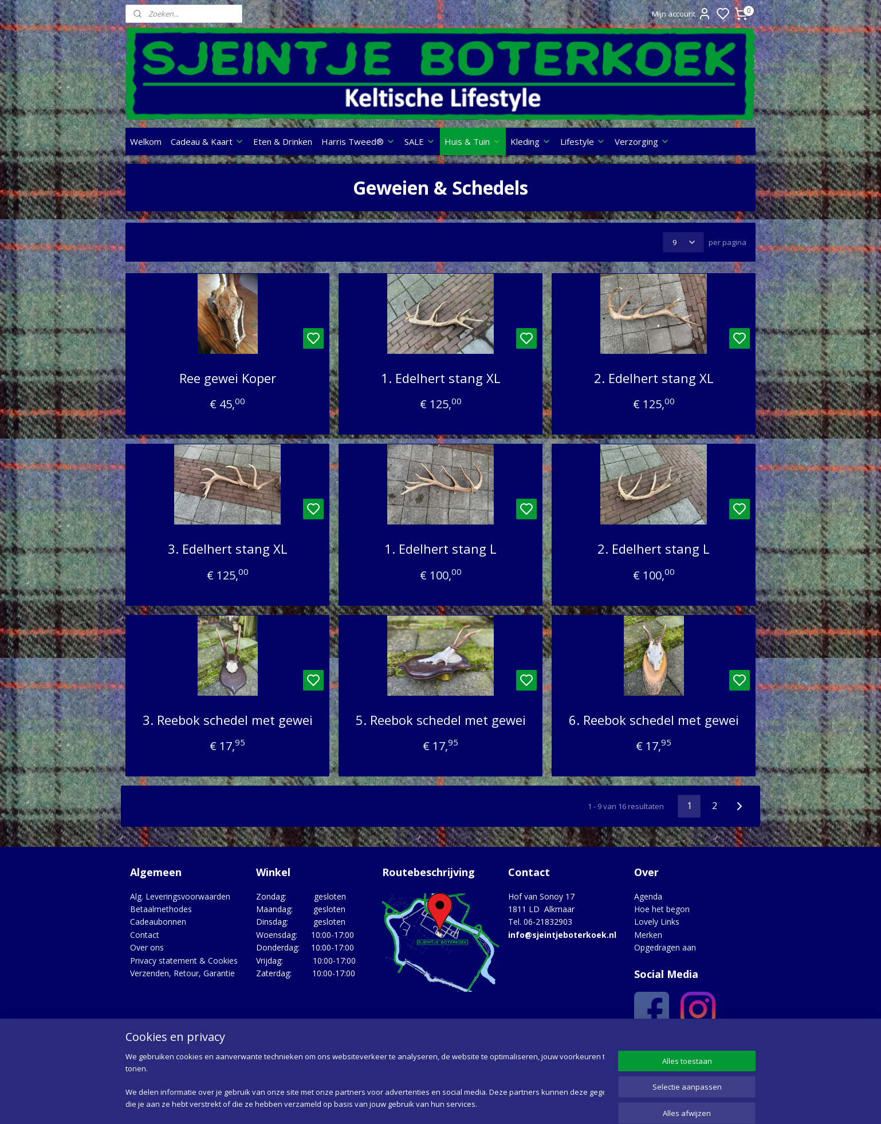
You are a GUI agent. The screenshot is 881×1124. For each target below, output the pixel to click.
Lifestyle (582, 141)
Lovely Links (656, 921)
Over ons (147, 947)
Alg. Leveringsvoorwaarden (180, 896)
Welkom (146, 141)
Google (730, 1045)
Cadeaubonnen (158, 921)
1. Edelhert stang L (440, 548)
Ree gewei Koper (227, 378)
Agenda (648, 896)
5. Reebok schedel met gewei (440, 719)
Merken (648, 934)
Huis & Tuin (473, 141)
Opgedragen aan (665, 947)
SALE (419, 141)
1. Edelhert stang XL (440, 378)
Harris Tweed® (358, 141)
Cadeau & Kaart (207, 141)
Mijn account (681, 14)
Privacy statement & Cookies (184, 960)
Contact (144, 934)
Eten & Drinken (282, 141)
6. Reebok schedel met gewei (653, 719)
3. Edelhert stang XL (227, 548)
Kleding (530, 141)
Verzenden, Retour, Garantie (182, 973)
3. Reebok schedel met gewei (227, 719)
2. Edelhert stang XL (653, 378)
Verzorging (642, 141)
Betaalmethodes (161, 909)
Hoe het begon (662, 909)
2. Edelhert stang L (653, 548)
